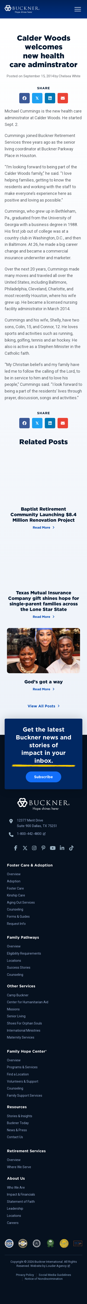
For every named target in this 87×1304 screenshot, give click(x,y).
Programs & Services (22, 1067)
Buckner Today (18, 1123)
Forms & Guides (18, 916)
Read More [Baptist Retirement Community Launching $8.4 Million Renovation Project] (44, 527)
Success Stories (18, 967)
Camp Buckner (18, 995)
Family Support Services (24, 1095)
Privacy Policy (25, 1275)
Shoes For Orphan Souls (24, 1023)
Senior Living (16, 1016)
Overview (14, 874)
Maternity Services (20, 1037)
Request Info (16, 924)
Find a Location (18, 1074)
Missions (13, 1009)
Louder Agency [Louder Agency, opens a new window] (58, 1266)
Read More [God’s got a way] (44, 689)
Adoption (13, 881)
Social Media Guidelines (55, 1275)
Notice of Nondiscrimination (44, 1278)
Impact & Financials (21, 1194)
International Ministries (23, 1030)
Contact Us (15, 1137)
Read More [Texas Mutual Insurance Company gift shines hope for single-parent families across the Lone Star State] (44, 616)
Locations (14, 960)
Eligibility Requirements (24, 953)
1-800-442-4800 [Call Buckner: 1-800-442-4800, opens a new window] (31, 834)
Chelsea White (70, 76)
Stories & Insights (19, 1116)
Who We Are (16, 1187)
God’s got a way (43, 682)
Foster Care (15, 888)
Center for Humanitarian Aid (27, 1002)
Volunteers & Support (22, 1081)
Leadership (15, 1208)
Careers (13, 1223)
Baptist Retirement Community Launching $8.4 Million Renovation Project (43, 514)
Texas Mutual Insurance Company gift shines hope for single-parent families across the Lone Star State (43, 601)
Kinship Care (16, 895)
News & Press (17, 1130)
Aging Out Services (21, 902)
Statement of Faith (21, 1201)
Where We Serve (19, 1167)
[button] (77, 9)
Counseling (15, 909)
